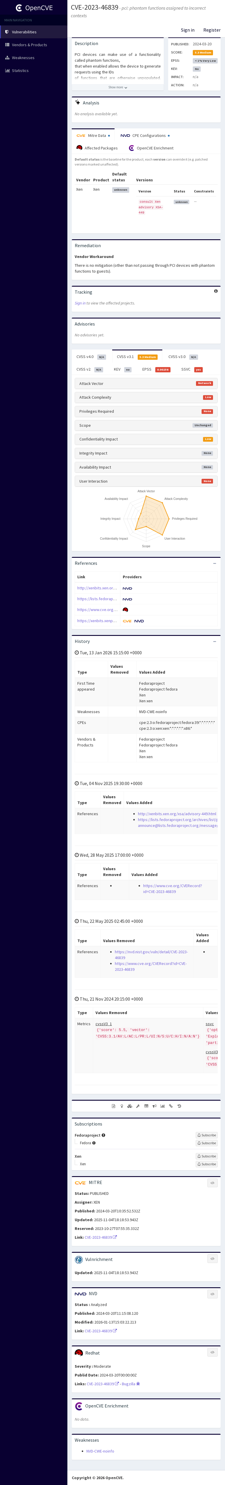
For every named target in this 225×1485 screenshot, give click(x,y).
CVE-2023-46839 (94, 7)
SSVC (192, 369)
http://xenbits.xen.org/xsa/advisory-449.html (116, 588)
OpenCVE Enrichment (151, 148)
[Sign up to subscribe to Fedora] (207, 1143)
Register (212, 30)
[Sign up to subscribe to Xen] (207, 1156)
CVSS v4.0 (91, 357)
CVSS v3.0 (183, 357)
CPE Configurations (145, 135)
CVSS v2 (89, 369)
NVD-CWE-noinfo (100, 1451)
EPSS (156, 369)
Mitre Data (93, 135)
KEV (123, 369)
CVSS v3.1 (137, 357)
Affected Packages (97, 148)
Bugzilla (131, 1383)
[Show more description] (118, 87)
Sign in (188, 30)
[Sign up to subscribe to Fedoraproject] (207, 1135)
